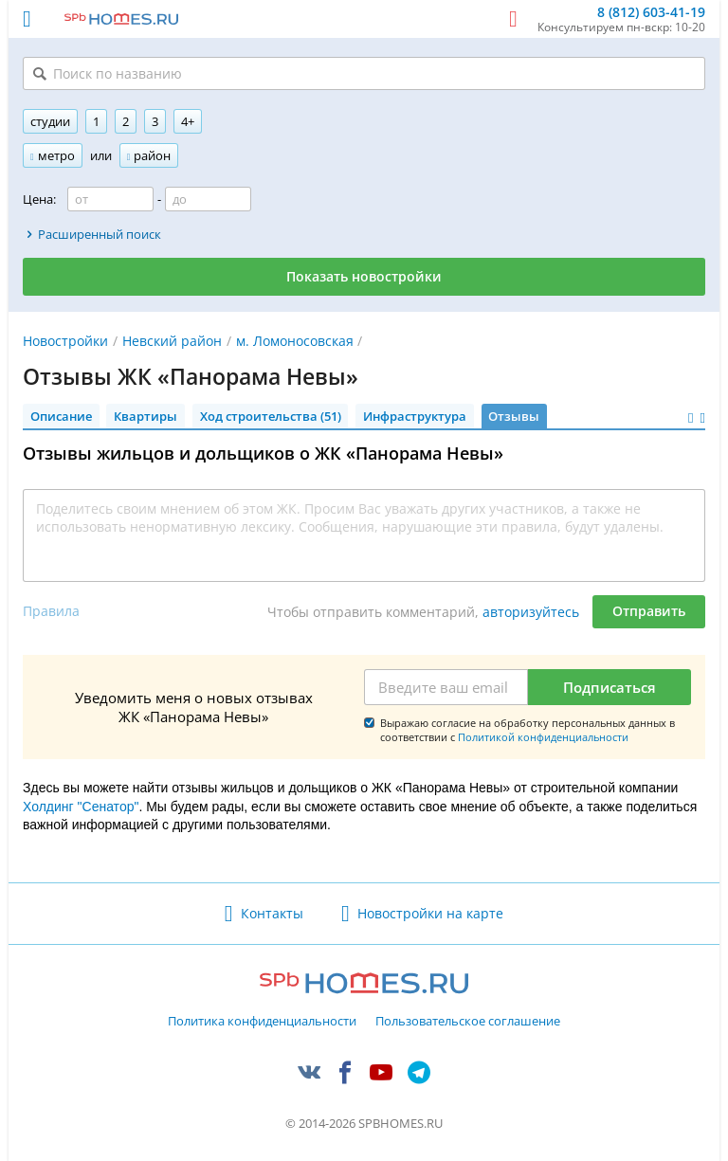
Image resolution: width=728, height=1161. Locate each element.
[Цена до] (208, 199)
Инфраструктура (414, 416)
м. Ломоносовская (295, 341)
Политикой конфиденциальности (543, 737)
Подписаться (609, 687)
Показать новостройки (364, 276)
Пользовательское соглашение (467, 1021)
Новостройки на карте (430, 913)
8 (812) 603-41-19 (651, 13)
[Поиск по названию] (364, 73)
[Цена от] (110, 199)
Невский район (172, 341)
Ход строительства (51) (270, 416)
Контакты (272, 913)
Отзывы (513, 416)
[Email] (446, 687)
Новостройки (65, 341)
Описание (61, 416)
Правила (51, 611)
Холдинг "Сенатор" (80, 806)
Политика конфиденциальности (262, 1021)
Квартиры (145, 416)
